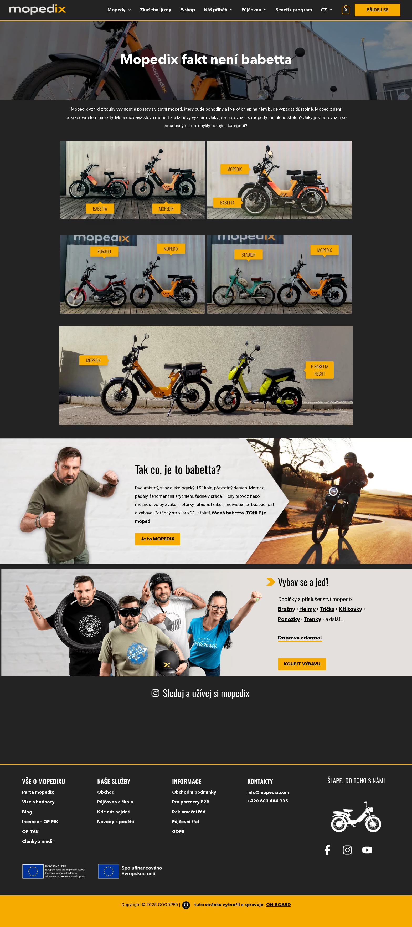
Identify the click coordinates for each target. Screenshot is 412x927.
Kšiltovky (350, 609)
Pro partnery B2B (190, 802)
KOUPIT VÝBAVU (302, 664)
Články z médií (38, 841)
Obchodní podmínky (194, 792)
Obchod (106, 792)
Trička (327, 609)
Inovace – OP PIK (40, 822)
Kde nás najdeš (113, 812)
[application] (128, 10)
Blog (27, 812)
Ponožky (289, 619)
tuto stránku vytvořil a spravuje (235, 905)
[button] (377, 10)
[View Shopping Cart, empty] (345, 10)
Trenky (312, 619)
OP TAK (30, 832)
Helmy (307, 609)
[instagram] (351, 850)
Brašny (286, 609)
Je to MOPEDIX (157, 539)
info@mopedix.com (268, 793)
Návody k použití (116, 822)
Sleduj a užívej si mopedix (206, 693)
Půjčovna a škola (115, 802)
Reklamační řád (188, 812)
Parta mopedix (38, 792)
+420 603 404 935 (267, 801)
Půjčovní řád (185, 822)
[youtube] (369, 850)
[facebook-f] (331, 850)
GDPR (178, 832)
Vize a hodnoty (38, 802)
